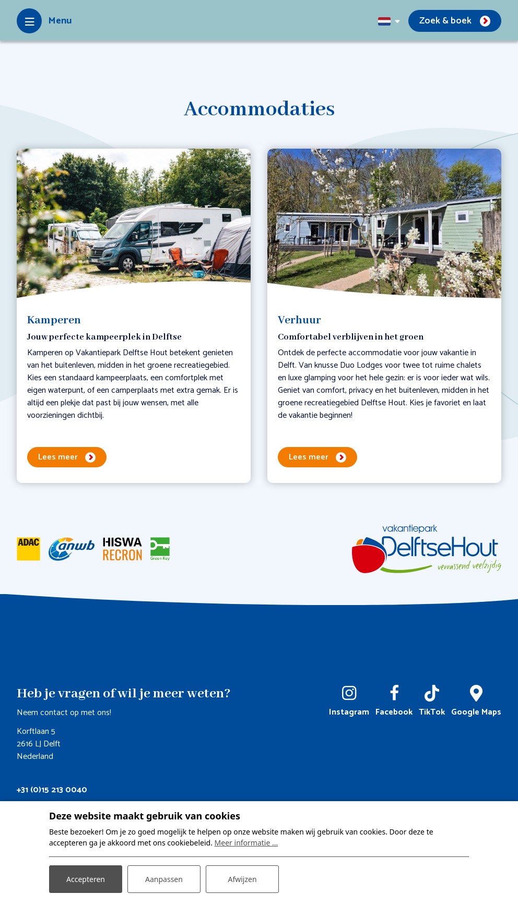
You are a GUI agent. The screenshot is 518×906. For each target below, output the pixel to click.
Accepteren (85, 879)
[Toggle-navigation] (44, 20)
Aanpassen (164, 879)
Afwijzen (242, 879)
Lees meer (58, 457)
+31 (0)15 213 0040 (52, 790)
